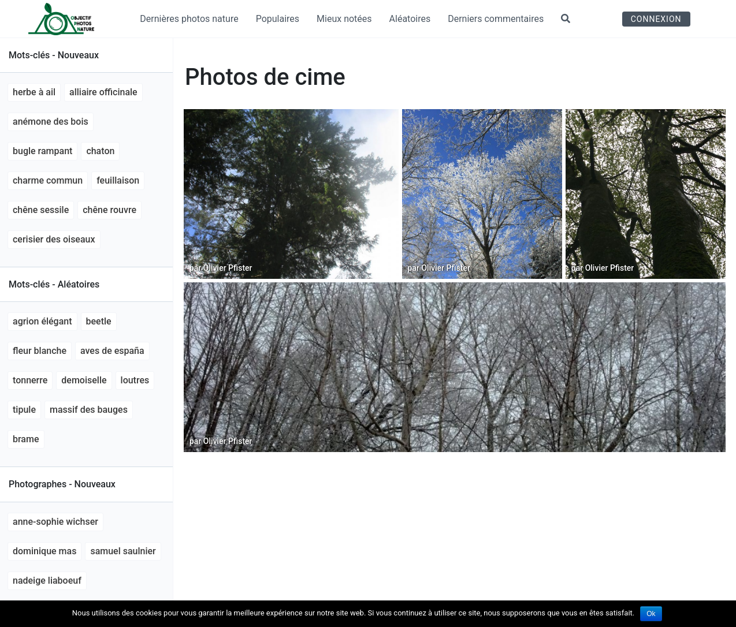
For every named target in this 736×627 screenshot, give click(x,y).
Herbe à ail (34, 92)
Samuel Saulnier (122, 551)
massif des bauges (89, 409)
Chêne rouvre (109, 209)
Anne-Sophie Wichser (55, 521)
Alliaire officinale (103, 92)
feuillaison (117, 180)
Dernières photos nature (189, 18)
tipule (24, 409)
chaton (100, 150)
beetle (98, 321)
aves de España (112, 350)
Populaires (277, 18)
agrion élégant (42, 321)
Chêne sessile (41, 209)
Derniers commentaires (496, 18)
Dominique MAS (44, 551)
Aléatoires (410, 18)
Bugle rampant (42, 150)
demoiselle (83, 380)
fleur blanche (39, 350)
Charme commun (48, 180)
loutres (135, 380)
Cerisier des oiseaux (54, 239)
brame (26, 439)
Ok (650, 614)
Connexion (656, 19)
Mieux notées (344, 18)
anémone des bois (50, 121)
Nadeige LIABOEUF (47, 580)
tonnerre (30, 380)
